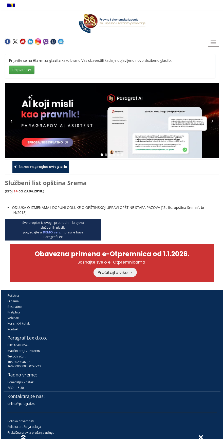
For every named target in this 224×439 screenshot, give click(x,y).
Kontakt (12, 329)
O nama (12, 301)
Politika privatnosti (20, 421)
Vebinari (13, 318)
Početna (13, 295)
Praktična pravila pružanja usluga (30, 432)
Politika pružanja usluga (24, 427)
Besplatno (14, 307)
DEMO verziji (53, 232)
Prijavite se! (21, 69)
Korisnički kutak (18, 323)
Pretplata (13, 312)
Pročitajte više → (115, 272)
